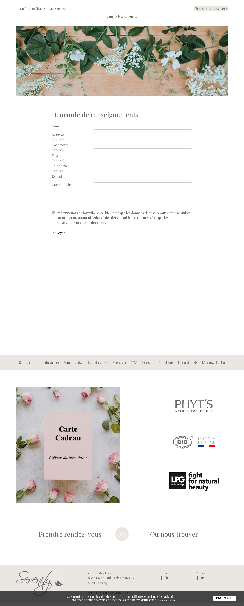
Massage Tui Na (213, 357)
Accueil (21, 3)
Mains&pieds (188, 357)
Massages (120, 357)
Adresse (73, 132)
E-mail (57, 171)
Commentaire (62, 179)
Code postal (73, 142)
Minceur (148, 357)
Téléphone (73, 163)
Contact (60, 3)
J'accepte (224, 598)
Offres (48, 3)
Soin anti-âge (73, 357)
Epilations (166, 357)
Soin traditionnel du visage (39, 357)
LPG (134, 357)
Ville (73, 153)
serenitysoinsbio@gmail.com (109, 587)
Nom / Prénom (62, 121)
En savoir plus (166, 600)
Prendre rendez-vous (211, 3)
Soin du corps (98, 357)
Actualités (35, 3)
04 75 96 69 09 (98, 577)
